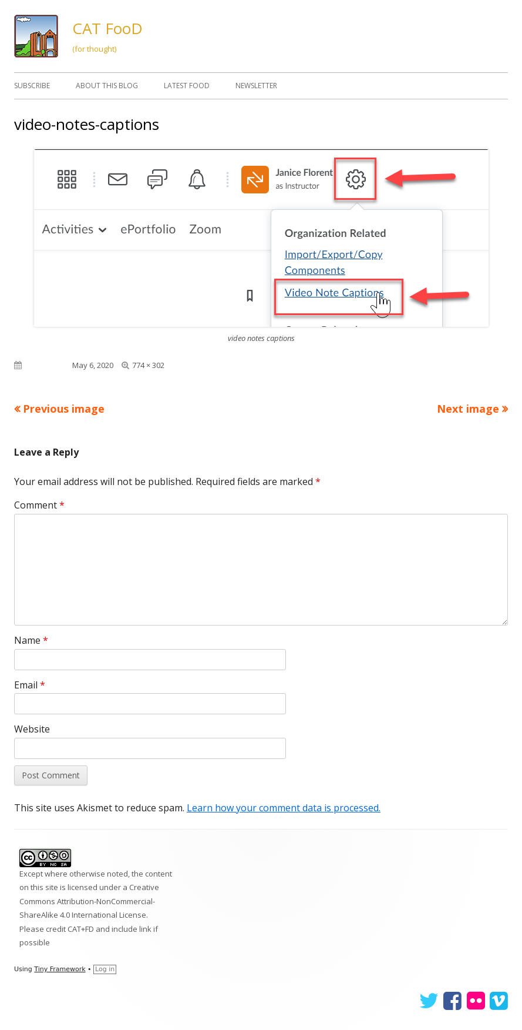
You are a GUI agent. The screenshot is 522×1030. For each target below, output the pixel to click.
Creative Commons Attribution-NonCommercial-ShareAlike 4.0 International (89, 901)
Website (32, 729)
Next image (468, 409)
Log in (104, 969)
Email (29, 684)
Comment (39, 505)
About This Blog (107, 86)
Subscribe (32, 86)
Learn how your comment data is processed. (283, 807)
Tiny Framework (59, 969)
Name (31, 640)
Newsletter (256, 86)
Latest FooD (187, 86)
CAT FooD (107, 28)
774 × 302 (148, 365)
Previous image (64, 409)
